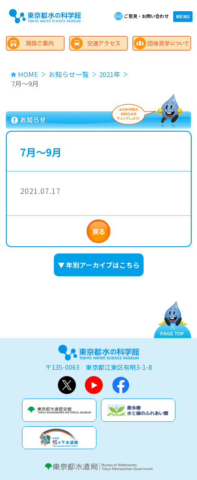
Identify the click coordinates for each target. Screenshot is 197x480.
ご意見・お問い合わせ (146, 16)
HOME (28, 74)
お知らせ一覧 (68, 74)
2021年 (109, 74)
